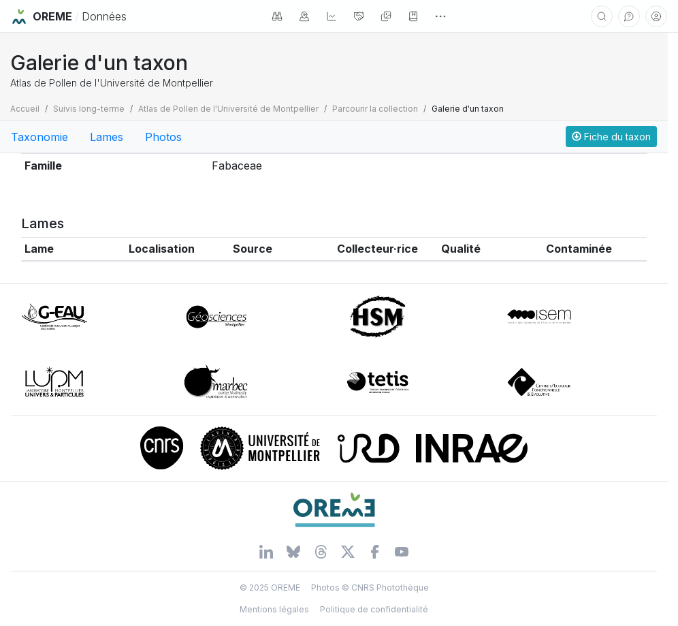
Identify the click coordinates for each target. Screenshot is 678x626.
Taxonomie (39, 137)
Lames (106, 137)
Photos (163, 137)
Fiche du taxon (611, 136)
